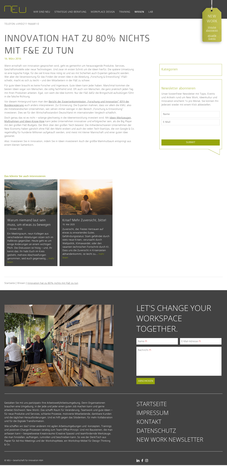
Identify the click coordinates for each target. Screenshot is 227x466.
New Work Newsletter (170, 440)
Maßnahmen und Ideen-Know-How (24, 121)
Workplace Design (103, 11)
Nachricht (144, 350)
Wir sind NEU (41, 11)
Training (124, 11)
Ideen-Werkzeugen (120, 117)
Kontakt (149, 423)
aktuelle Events (212, 37)
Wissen (139, 11)
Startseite (9, 284)
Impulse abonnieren (212, 29)
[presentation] (183, 139)
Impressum (153, 414)
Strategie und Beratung (70, 11)
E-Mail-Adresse (191, 342)
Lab (150, 11)
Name (142, 342)
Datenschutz (156, 431)
